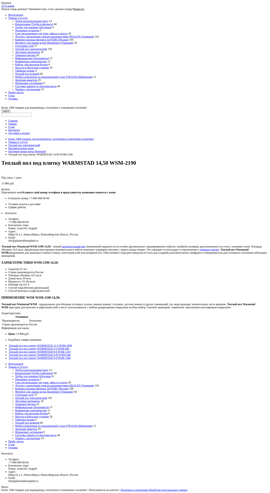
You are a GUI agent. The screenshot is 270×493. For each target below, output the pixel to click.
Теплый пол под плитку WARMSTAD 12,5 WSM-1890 (40, 345)
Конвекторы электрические (31, 61)
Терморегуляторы (25, 55)
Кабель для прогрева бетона (31, 64)
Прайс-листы (16, 92)
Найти (6, 111)
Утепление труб (24, 45)
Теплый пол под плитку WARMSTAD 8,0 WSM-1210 (39, 351)
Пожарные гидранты (27, 30)
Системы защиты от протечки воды (35, 86)
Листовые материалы (27, 52)
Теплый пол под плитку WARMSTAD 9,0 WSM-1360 (39, 358)
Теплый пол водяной (27, 73)
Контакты (14, 130)
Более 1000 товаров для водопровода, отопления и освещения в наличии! (51, 139)
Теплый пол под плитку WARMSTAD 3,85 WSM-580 (39, 354)
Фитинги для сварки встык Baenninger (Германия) (44, 42)
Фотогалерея (15, 14)
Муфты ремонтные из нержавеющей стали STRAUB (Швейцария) (54, 76)
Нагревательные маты (21, 148)
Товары (12, 123)
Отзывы (13, 98)
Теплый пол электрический (31, 49)
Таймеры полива (24, 70)
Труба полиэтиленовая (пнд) (31, 21)
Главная (13, 120)
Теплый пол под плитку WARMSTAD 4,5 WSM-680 (38, 348)
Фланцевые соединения (29, 83)
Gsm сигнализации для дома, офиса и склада (41, 33)
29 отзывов (7, 5)
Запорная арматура (26, 80)
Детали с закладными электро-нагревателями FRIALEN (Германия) (54, 36)
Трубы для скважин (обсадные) (33, 27)
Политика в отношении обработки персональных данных (154, 490)
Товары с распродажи (27, 89)
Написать (78, 9)
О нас (11, 95)
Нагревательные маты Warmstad (27, 151)
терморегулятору (209, 249)
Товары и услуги (18, 18)
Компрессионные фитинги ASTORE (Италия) (42, 39)
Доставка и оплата (19, 133)
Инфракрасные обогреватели (32, 58)
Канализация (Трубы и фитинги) (34, 24)
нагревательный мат (73, 246)
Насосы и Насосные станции (32, 67)
